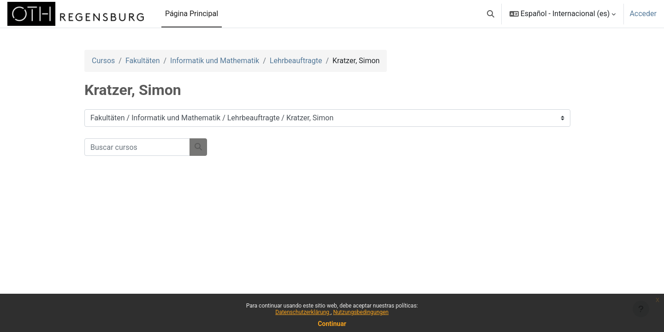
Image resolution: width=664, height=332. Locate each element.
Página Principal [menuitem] (191, 13)
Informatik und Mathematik (214, 60)
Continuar (332, 323)
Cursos (103, 60)
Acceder (643, 13)
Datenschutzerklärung (303, 312)
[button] (490, 14)
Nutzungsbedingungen (360, 312)
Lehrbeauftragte (296, 60)
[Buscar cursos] (137, 147)
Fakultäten (142, 60)
